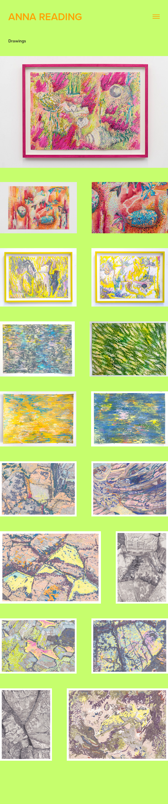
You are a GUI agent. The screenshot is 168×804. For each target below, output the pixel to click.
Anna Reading (45, 16)
